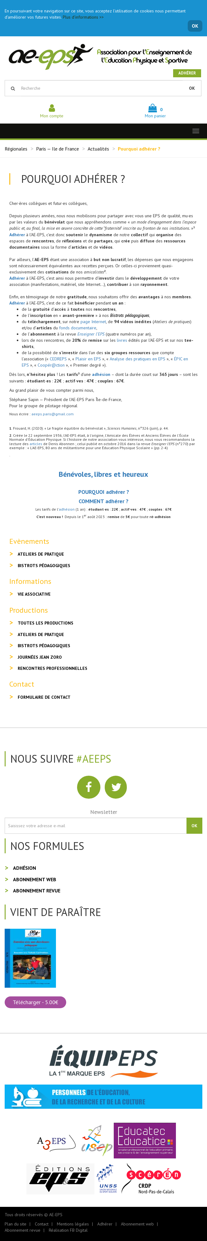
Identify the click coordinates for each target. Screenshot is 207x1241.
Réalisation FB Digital (68, 1230)
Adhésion (24, 868)
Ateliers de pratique (41, 554)
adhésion (101, 374)
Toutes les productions (45, 623)
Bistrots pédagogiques (44, 565)
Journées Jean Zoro (40, 657)
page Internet (93, 321)
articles (36, 443)
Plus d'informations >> (83, 17)
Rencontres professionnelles (52, 668)
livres (122, 340)
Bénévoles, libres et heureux (103, 474)
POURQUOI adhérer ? (103, 491)
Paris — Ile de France (57, 149)
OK (195, 26)
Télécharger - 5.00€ (35, 1002)
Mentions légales (73, 1224)
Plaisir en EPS (88, 359)
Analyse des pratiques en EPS (137, 359)
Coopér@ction (51, 365)
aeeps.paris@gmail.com (52, 414)
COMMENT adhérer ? (103, 501)
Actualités (98, 149)
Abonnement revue (36, 890)
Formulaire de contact (44, 697)
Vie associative (34, 594)
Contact (41, 1224)
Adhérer (187, 73)
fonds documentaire (77, 328)
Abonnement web (34, 879)
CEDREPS (58, 359)
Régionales (16, 149)
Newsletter (103, 811)
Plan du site (15, 1224)
